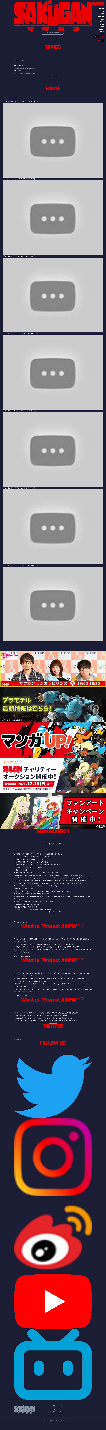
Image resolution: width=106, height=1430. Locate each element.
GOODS (102, 26)
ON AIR (102, 11)
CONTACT (56, 1423)
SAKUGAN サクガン (98, 4)
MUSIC (102, 21)
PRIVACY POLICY (72, 1423)
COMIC (102, 33)
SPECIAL (56, 1420)
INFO (24, 60)
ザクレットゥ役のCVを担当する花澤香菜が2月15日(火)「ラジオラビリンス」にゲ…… (41, 62)
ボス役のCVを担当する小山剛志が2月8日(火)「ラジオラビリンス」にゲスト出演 (39, 68)
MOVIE (102, 31)
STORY (102, 13)
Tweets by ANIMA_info (22, 1046)
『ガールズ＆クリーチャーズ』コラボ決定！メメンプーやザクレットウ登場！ (38, 73)
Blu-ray (101, 24)
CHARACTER (100, 16)
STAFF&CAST (100, 19)
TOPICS (101, 8)
